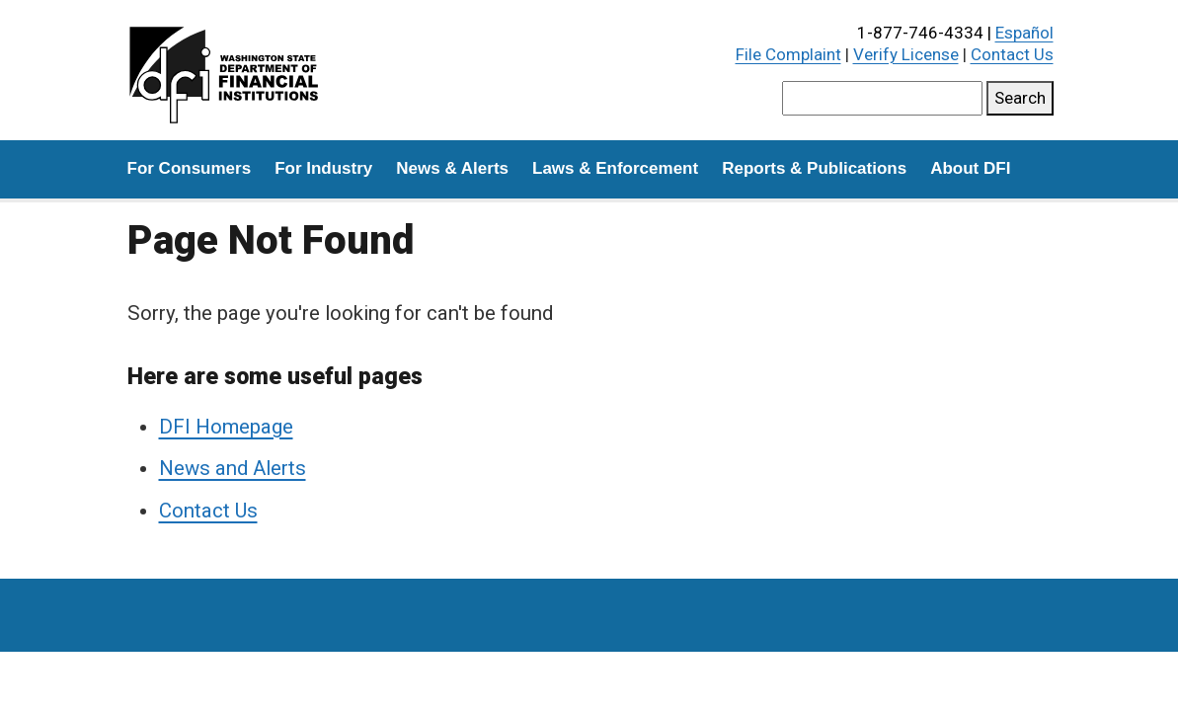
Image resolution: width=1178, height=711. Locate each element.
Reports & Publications (814, 168)
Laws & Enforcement (615, 168)
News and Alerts (232, 468)
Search (1020, 98)
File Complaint (788, 54)
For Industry (323, 168)
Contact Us (1012, 54)
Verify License (906, 54)
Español (1024, 32)
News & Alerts (452, 168)
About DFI (970, 168)
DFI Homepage (226, 426)
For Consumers (189, 168)
